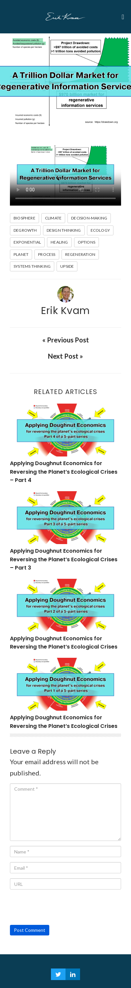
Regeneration (80, 254)
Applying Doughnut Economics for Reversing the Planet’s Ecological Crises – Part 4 (63, 471)
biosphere (24, 218)
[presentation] (60, 907)
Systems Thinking (32, 266)
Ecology (100, 230)
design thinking (64, 230)
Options (86, 242)
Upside (67, 266)
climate (53, 218)
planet (21, 254)
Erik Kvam (65, 311)
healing (59, 242)
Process (46, 254)
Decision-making (89, 218)
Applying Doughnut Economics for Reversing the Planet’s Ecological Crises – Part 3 (63, 559)
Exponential (27, 242)
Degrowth (25, 230)
